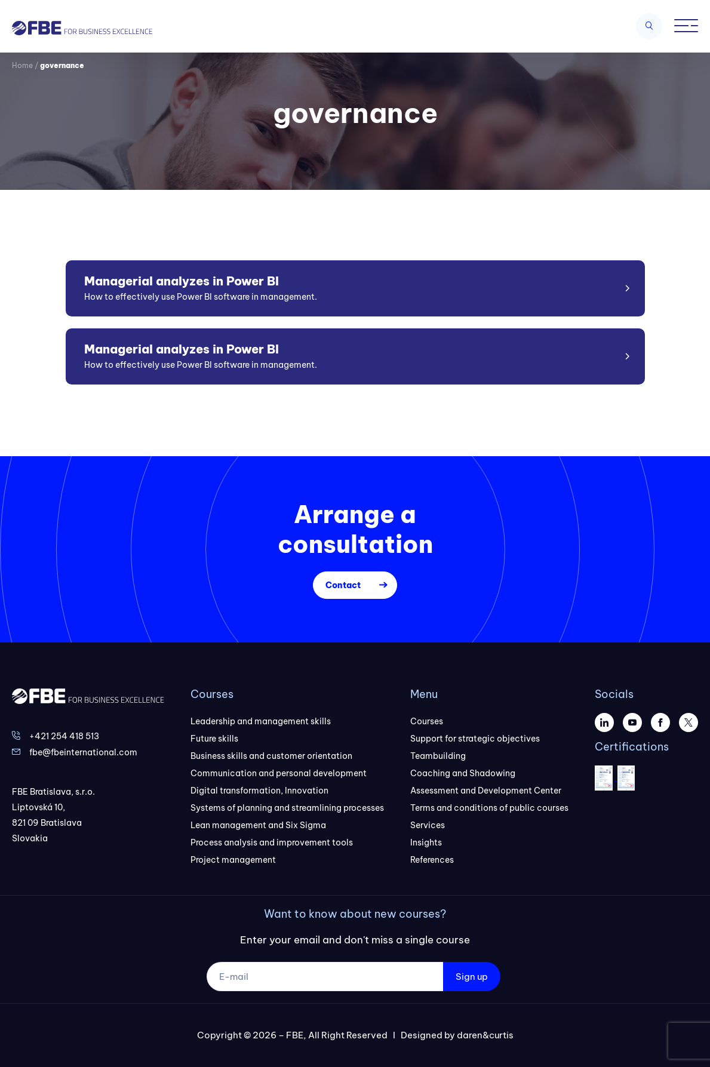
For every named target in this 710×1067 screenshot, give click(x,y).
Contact (343, 585)
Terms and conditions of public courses (489, 807)
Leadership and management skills (260, 721)
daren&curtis (485, 1035)
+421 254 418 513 (64, 736)
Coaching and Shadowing (462, 773)
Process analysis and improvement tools (271, 842)
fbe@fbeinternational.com (83, 752)
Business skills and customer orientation (271, 756)
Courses (426, 721)
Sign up (472, 976)
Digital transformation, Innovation (259, 790)
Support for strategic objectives (475, 738)
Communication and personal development (278, 773)
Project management (233, 859)
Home (22, 65)
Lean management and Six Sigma (258, 825)
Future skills (214, 738)
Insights (426, 842)
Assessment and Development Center (485, 790)
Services (427, 825)
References (432, 859)
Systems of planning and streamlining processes (287, 807)
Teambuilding (438, 756)
